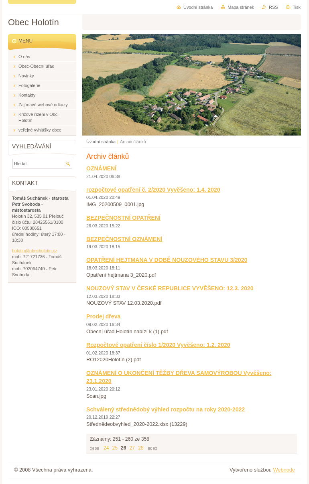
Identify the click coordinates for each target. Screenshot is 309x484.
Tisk (297, 7)
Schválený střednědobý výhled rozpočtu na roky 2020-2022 (165, 409)
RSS (273, 7)
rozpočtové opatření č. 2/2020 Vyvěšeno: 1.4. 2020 (153, 189)
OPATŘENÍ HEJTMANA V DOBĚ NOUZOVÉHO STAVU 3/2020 (166, 260)
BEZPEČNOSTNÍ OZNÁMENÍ (124, 239)
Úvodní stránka (101, 141)
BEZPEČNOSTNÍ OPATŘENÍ (123, 218)
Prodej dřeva (103, 316)
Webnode (284, 470)
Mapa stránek (241, 7)
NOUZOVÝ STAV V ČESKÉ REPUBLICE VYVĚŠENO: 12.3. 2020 (169, 288)
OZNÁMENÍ (101, 168)
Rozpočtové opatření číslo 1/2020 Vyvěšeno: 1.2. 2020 (158, 345)
